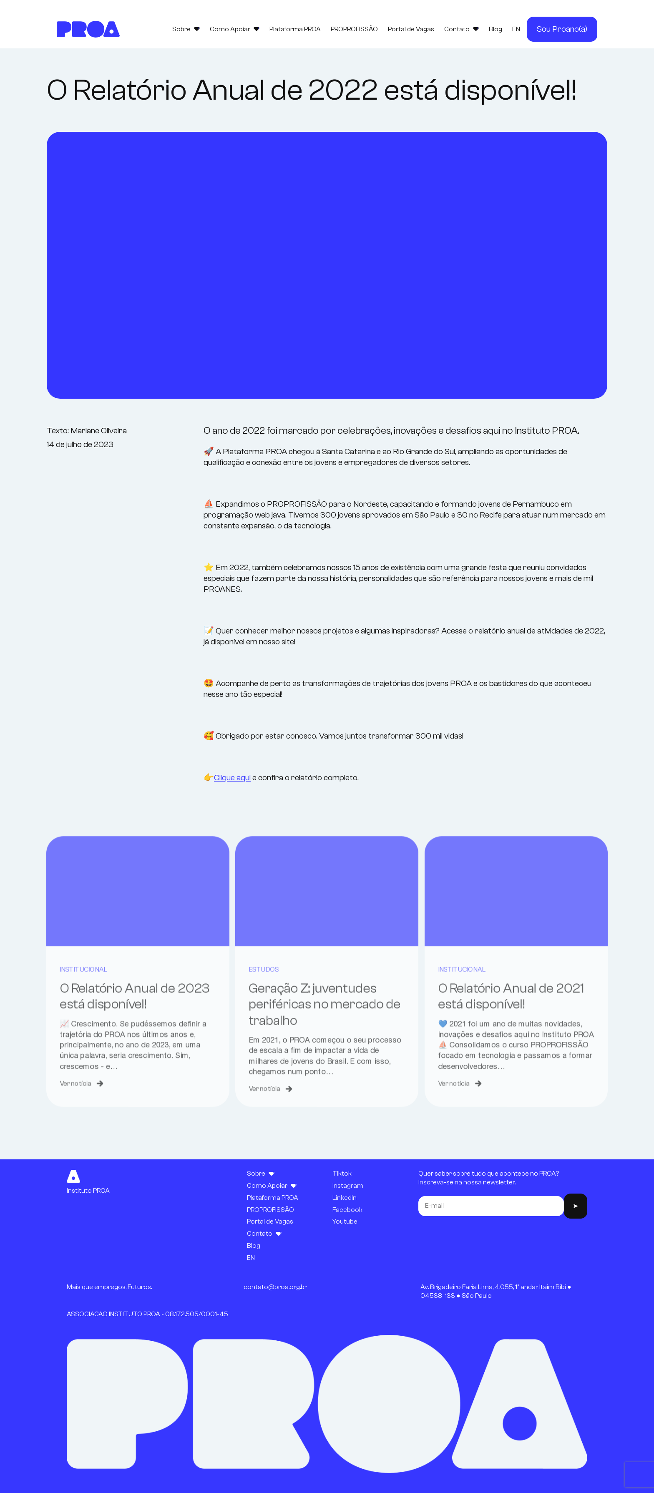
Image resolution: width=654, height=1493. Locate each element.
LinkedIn (344, 1197)
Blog (495, 29)
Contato (461, 29)
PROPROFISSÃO (354, 29)
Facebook (347, 1210)
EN (516, 29)
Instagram (347, 1185)
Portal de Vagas (411, 29)
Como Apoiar (234, 29)
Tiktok (342, 1173)
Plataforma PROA (295, 29)
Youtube (344, 1221)
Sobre (186, 29)
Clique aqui (232, 777)
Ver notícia (73, 1110)
